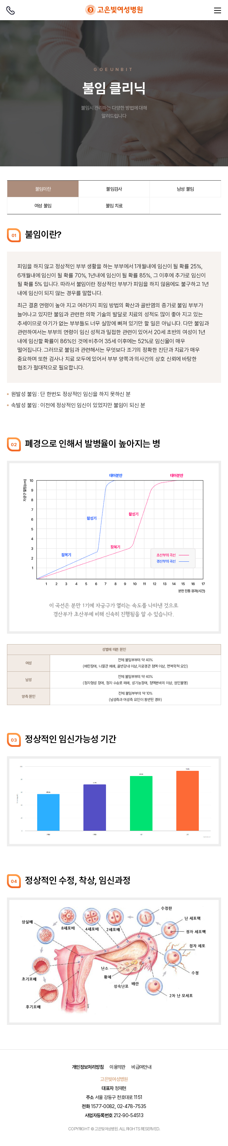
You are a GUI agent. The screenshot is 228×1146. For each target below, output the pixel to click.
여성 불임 (42, 205)
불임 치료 (114, 205)
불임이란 (43, 189)
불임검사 (114, 189)
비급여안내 (141, 1067)
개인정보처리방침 (88, 1067)
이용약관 (117, 1067)
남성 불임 (185, 189)
